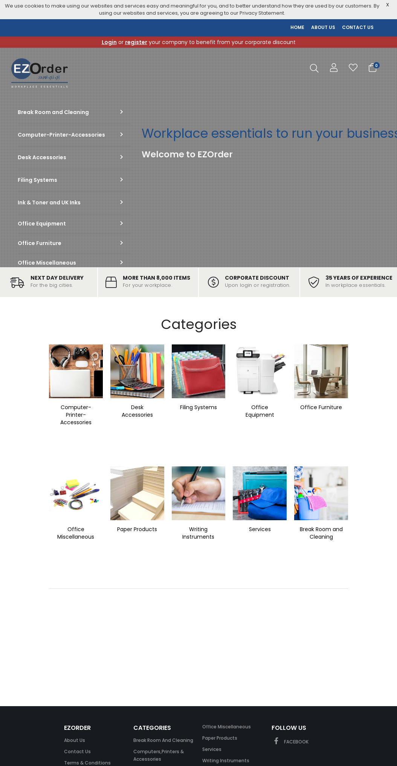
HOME (297, 27)
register (136, 42)
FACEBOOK (290, 742)
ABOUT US (323, 27)
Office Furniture (321, 407)
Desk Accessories (137, 411)
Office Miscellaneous (75, 533)
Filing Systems (198, 407)
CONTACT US (358, 27)
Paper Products (137, 529)
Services (260, 529)
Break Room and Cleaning (321, 533)
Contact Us (77, 751)
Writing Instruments (198, 533)
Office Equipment (260, 411)
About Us (74, 740)
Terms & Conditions (87, 763)
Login (109, 42)
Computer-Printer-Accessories (76, 415)
